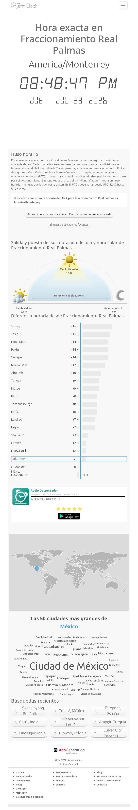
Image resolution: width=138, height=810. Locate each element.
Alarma (20, 772)
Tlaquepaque (66, 694)
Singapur (17, 357)
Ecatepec (63, 678)
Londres (16, 419)
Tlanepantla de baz (90, 689)
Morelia (90, 684)
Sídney (15, 326)
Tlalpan (22, 666)
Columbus (18, 458)
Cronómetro (23, 780)
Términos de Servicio (109, 776)
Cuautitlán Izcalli (44, 637)
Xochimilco (109, 685)
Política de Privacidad (109, 780)
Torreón (109, 676)
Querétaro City (102, 643)
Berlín (15, 396)
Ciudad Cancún (92, 680)
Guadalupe (103, 647)
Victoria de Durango (91, 693)
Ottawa (16, 442)
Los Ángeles (19, 474)
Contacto (102, 784)
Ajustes (60, 784)
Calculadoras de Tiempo (29, 796)
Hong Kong (18, 341)
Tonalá (23, 672)
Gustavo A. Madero (60, 685)
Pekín (15, 349)
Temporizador (24, 776)
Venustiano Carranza (112, 681)
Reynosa (45, 642)
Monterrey (106, 653)
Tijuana (76, 649)
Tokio (14, 334)
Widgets (61, 780)
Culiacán (68, 644)
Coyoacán (114, 660)
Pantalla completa (66, 776)
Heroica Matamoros (43, 693)
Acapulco (38, 681)
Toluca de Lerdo (24, 650)
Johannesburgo (21, 404)
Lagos (15, 427)
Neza (81, 682)
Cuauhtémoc (20, 658)
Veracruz (75, 690)
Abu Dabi (17, 372)
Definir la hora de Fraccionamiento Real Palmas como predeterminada (69, 214)
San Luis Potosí (60, 689)
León (46, 654)
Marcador (21, 792)
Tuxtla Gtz (114, 665)
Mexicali (39, 646)
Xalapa (119, 671)
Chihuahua (87, 648)
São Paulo (17, 435)
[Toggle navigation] (123, 5)
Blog (99, 772)
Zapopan (50, 676)
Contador (21, 788)
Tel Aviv (16, 380)
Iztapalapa (60, 655)
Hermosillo (88, 644)
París (14, 411)
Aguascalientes (31, 654)
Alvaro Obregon (30, 677)
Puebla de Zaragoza (86, 676)
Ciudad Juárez (54, 646)
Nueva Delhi (19, 365)
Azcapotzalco (99, 637)
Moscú (15, 388)
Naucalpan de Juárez (65, 641)
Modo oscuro (63, 772)
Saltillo (50, 680)
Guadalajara (79, 654)
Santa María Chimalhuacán (71, 637)
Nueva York (19, 450)
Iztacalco (28, 645)
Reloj (19, 784)
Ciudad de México (69, 665)
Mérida (93, 654)
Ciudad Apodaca (34, 684)
